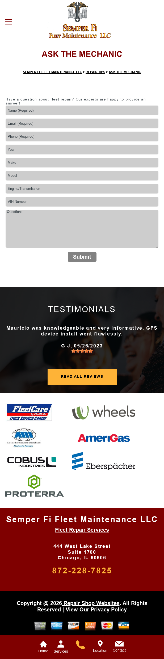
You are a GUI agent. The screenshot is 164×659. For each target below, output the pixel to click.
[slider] (82, 351)
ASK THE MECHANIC (125, 72)
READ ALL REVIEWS (82, 376)
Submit (82, 257)
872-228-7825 (82, 570)
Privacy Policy (109, 609)
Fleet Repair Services (82, 530)
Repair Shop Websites (91, 603)
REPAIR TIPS (95, 72)
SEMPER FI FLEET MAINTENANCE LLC (52, 72)
